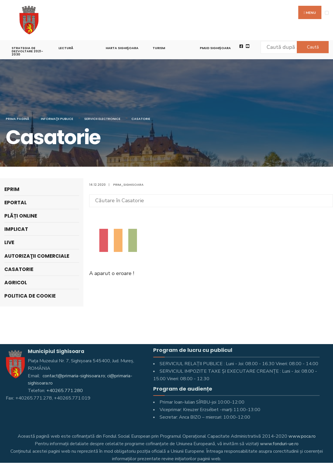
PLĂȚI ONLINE (20, 215)
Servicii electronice (102, 118)
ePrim (11, 189)
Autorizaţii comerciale (36, 256)
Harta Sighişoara (122, 48)
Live (9, 242)
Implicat (16, 229)
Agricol (15, 282)
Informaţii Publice (57, 118)
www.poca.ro (302, 436)
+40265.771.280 (64, 390)
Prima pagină (17, 118)
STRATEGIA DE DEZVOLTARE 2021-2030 (27, 51)
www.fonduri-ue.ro (279, 444)
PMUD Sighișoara (215, 48)
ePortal (15, 202)
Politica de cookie (30, 295)
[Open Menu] (327, 13)
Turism (159, 48)
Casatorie (140, 118)
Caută (313, 47)
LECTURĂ (65, 48)
